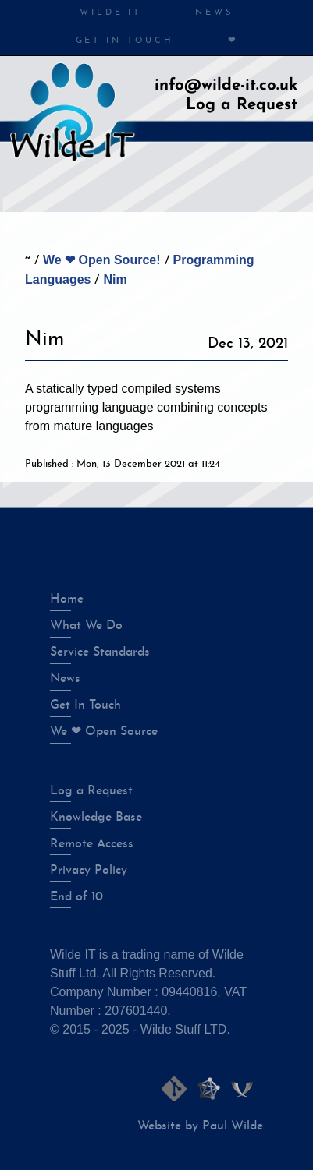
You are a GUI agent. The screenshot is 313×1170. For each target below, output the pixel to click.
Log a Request (241, 105)
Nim (114, 279)
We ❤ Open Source (104, 732)
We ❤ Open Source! (102, 260)
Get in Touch (125, 41)
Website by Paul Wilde (200, 1126)
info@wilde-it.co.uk (226, 86)
